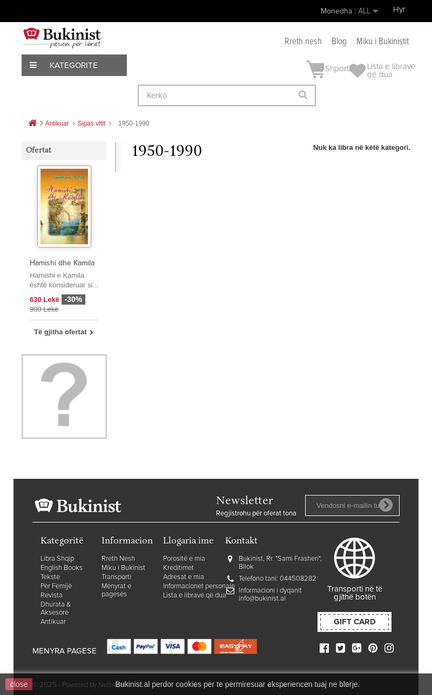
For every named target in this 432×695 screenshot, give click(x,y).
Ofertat (38, 151)
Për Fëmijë (56, 586)
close (19, 684)
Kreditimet (178, 568)
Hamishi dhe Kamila (62, 263)
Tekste (50, 577)
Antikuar (53, 621)
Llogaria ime (188, 541)
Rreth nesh (303, 41)
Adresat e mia (183, 577)
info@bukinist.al (262, 598)
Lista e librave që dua (194, 595)
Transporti (116, 577)
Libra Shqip (57, 558)
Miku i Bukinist (123, 568)
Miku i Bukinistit (382, 41)
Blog (339, 41)
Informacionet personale (199, 586)
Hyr (399, 9)
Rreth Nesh (118, 558)
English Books (61, 568)
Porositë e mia (184, 558)
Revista (51, 595)
